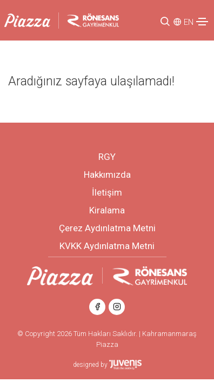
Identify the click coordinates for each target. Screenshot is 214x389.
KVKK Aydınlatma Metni (107, 245)
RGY (107, 156)
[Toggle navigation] (202, 21)
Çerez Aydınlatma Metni (107, 228)
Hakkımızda (107, 174)
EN (188, 22)
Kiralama (107, 210)
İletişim (107, 192)
